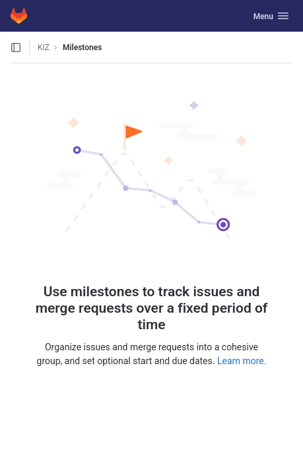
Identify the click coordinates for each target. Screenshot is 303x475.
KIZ (44, 47)
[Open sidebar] (15, 47)
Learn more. (242, 361)
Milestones (82, 47)
